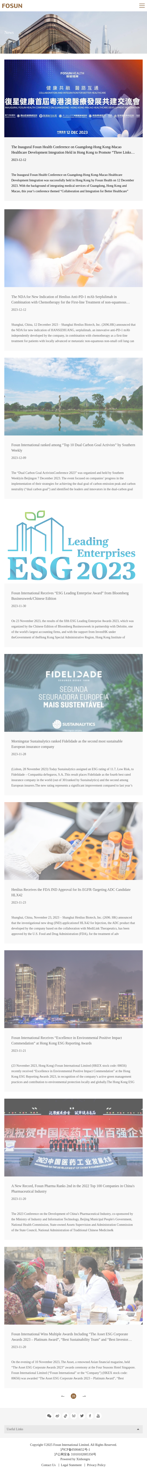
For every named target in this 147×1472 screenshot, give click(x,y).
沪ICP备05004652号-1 (75, 1449)
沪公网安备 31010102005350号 (75, 1454)
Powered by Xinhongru (75, 1459)
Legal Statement (71, 1465)
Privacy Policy (96, 1465)
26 (73, 1396)
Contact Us (48, 1465)
